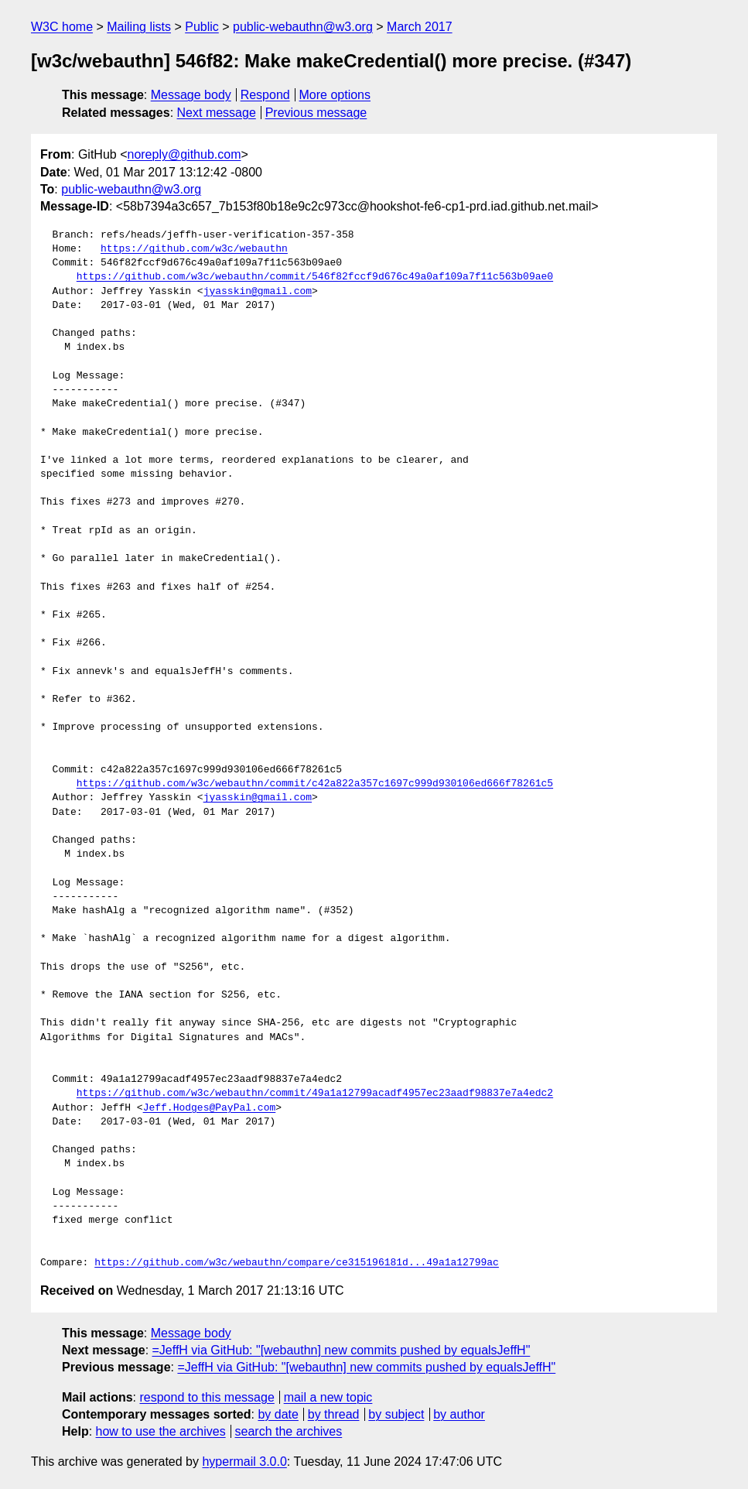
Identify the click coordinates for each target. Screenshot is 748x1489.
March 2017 (420, 26)
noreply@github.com (184, 154)
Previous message (316, 112)
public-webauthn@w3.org (303, 26)
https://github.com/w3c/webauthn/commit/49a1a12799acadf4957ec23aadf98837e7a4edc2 (315, 1093)
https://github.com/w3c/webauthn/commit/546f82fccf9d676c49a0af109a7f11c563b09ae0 (315, 277)
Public (202, 26)
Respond (265, 94)
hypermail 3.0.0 (244, 1461)
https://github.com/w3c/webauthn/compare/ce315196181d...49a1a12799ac (296, 1263)
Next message (216, 112)
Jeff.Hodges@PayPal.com (209, 1108)
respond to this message (206, 1397)
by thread (334, 1414)
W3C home (62, 26)
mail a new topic (328, 1397)
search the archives (289, 1431)
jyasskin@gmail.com (257, 292)
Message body (191, 94)
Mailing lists (139, 26)
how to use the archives (161, 1431)
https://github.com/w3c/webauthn (194, 249)
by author (459, 1414)
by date (278, 1414)
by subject (396, 1414)
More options (335, 94)
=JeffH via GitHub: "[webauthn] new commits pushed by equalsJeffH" (341, 1350)
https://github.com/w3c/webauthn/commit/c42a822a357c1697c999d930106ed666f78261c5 (315, 784)
